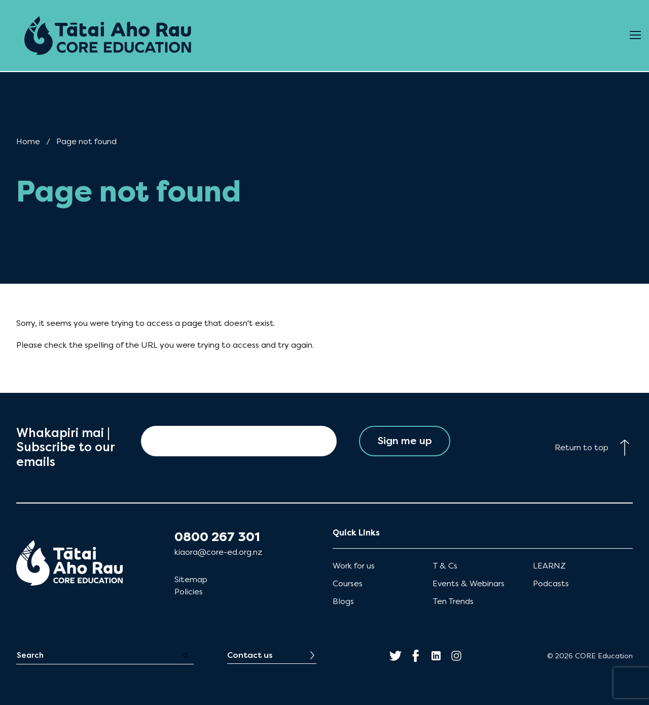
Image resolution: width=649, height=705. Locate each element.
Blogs (343, 601)
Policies (188, 591)
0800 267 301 (217, 537)
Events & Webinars (468, 583)
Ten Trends (453, 601)
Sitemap (190, 579)
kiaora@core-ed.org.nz (218, 552)
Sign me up (405, 441)
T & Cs (444, 565)
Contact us (250, 655)
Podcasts (551, 583)
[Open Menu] (635, 35)
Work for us (354, 565)
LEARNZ (549, 565)
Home (28, 141)
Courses (348, 583)
